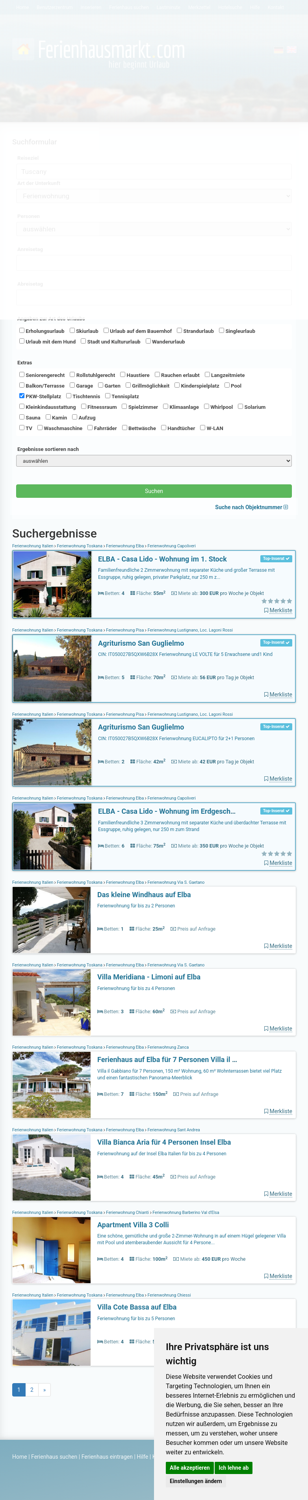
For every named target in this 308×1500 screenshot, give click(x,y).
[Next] (44, 1390)
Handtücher (178, 428)
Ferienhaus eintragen (107, 1457)
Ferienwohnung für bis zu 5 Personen (136, 1318)
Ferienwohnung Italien (33, 546)
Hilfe (142, 1457)
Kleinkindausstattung (47, 407)
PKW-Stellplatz (40, 396)
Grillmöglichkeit (147, 385)
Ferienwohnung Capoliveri (171, 546)
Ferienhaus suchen (54, 1457)
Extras (24, 363)
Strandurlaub (195, 331)
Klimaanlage (181, 407)
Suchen (154, 491)
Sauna (30, 417)
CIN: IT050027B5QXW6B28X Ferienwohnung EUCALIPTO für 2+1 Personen (176, 738)
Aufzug (83, 417)
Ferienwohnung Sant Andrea (173, 1129)
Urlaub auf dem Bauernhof (138, 331)
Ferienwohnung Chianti (127, 1212)
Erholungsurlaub (42, 331)
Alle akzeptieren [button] (190, 1468)
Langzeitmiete (225, 375)
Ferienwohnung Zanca (168, 1047)
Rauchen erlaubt (177, 375)
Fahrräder (102, 428)
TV (25, 428)
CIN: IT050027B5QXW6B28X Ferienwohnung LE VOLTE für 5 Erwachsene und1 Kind (185, 654)
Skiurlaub (84, 331)
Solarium (251, 407)
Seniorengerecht (42, 375)
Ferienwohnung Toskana (80, 546)
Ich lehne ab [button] (234, 1468)
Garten (109, 385)
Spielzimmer (140, 407)
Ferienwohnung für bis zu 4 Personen (136, 988)
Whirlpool (218, 407)
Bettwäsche (139, 428)
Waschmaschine (59, 428)
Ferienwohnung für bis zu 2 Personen (136, 906)
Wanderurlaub (165, 341)
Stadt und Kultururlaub (110, 341)
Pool (233, 385)
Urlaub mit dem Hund (47, 341)
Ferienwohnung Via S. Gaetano (176, 882)
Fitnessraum (99, 407)
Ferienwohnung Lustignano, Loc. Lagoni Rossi (190, 630)
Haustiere (134, 375)
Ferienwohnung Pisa (125, 630)
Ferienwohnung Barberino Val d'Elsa (185, 1212)
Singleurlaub (237, 331)
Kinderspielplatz (196, 385)
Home (19, 1457)
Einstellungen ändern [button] (196, 1481)
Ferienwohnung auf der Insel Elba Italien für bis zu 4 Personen (161, 1153)
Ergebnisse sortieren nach (48, 449)
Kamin (56, 417)
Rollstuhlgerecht (92, 375)
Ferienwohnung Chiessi (169, 1295)
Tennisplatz (122, 396)
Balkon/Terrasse (42, 385)
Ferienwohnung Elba (125, 546)
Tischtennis (83, 396)
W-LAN (211, 428)
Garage (81, 385)
